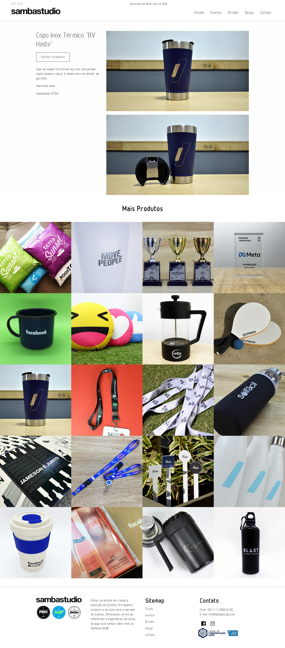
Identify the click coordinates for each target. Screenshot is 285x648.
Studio (149, 609)
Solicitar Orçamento (53, 57)
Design (249, 13)
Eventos (216, 13)
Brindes (233, 13)
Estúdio (199, 13)
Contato (265, 13)
